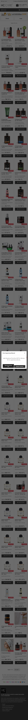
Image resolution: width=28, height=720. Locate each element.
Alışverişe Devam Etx (8, 366)
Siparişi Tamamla (19, 366)
